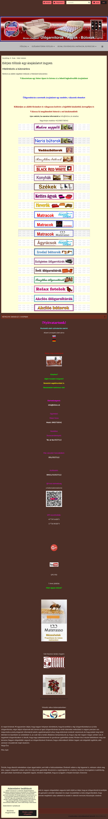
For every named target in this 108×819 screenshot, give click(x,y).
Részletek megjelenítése (10, 812)
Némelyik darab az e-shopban (54, 317)
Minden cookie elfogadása (27, 813)
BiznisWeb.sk (101, 816)
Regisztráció (59, 2)
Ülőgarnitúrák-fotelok (43, 46)
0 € (104, 2)
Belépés (47, 2)
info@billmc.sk (66, 116)
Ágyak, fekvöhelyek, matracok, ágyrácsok (77, 46)
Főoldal (24, 46)
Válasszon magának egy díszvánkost (54, 698)
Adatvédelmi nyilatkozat (11, 806)
